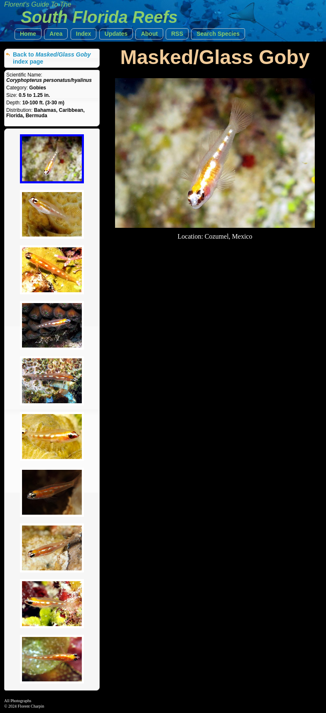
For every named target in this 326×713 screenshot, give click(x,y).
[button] (28, 33)
